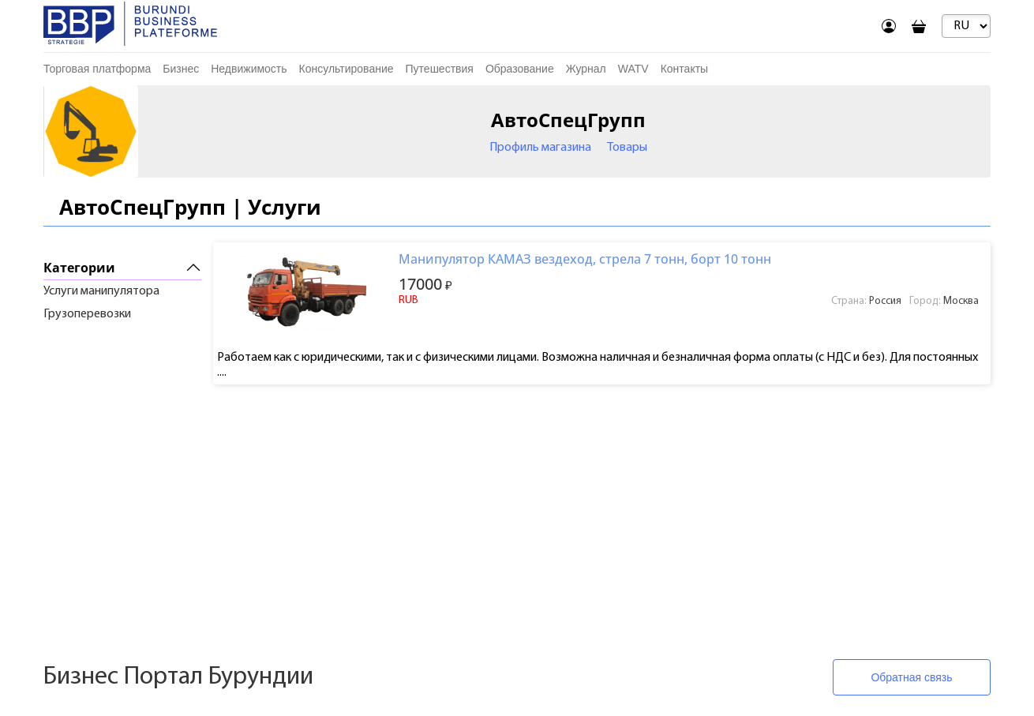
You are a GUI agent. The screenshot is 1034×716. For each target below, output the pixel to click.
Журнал (586, 68)
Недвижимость (249, 68)
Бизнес (181, 68)
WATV (633, 68)
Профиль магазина (540, 147)
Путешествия (440, 68)
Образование (519, 68)
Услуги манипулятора (101, 291)
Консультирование (346, 68)
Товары (627, 147)
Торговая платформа (97, 68)
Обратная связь (911, 677)
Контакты (684, 68)
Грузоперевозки (87, 314)
